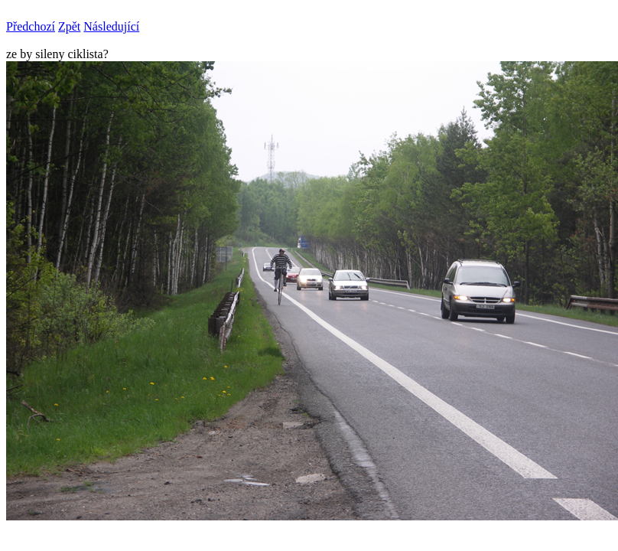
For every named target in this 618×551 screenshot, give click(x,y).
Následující (111, 26)
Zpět (69, 26)
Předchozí (30, 26)
